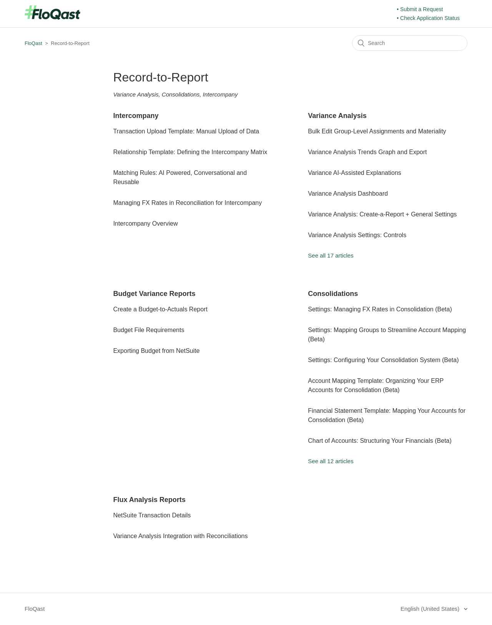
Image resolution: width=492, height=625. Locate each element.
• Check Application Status (428, 18)
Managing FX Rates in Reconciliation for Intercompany (187, 202)
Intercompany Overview (145, 223)
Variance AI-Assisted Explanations (354, 173)
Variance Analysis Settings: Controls (357, 235)
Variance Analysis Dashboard (348, 193)
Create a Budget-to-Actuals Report (160, 309)
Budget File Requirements (148, 330)
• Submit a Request (420, 9)
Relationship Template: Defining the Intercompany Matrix (190, 152)
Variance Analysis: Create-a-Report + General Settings (382, 214)
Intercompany (135, 116)
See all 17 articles (330, 255)
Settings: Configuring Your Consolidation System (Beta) (383, 360)
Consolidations (333, 294)
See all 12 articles (330, 461)
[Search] (409, 43)
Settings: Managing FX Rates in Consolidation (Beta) (380, 309)
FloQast (33, 43)
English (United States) (431, 608)
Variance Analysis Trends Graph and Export (367, 152)
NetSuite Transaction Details (152, 515)
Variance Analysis (337, 116)
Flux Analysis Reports (149, 500)
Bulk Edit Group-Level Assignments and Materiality (377, 131)
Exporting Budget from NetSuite (156, 350)
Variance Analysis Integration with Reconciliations (180, 536)
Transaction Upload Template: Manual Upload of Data (186, 131)
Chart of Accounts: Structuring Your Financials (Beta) (380, 440)
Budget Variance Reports (154, 294)
